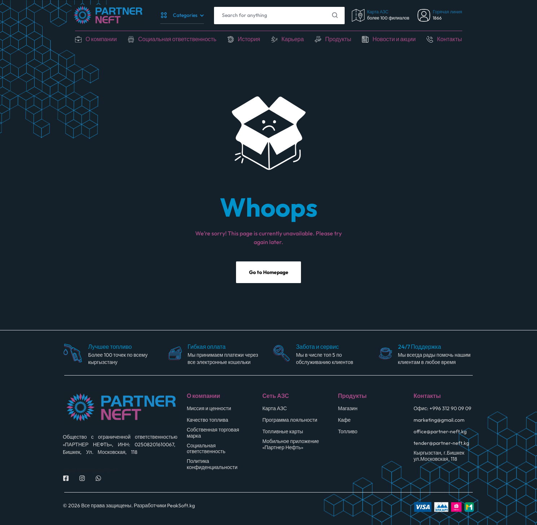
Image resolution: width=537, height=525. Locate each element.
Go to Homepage (268, 272)
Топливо (347, 432)
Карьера (292, 39)
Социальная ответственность (177, 39)
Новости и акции (394, 39)
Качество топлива (207, 420)
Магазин (347, 408)
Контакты (449, 39)
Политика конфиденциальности (212, 464)
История (249, 39)
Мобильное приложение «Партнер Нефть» (290, 444)
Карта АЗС (274, 408)
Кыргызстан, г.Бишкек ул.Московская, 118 (439, 456)
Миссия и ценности (209, 408)
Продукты (338, 39)
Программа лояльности (289, 420)
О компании (101, 39)
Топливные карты (282, 432)
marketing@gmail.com (439, 420)
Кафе (344, 420)
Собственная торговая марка (213, 433)
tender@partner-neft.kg (441, 443)
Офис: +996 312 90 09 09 (442, 408)
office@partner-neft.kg (440, 432)
